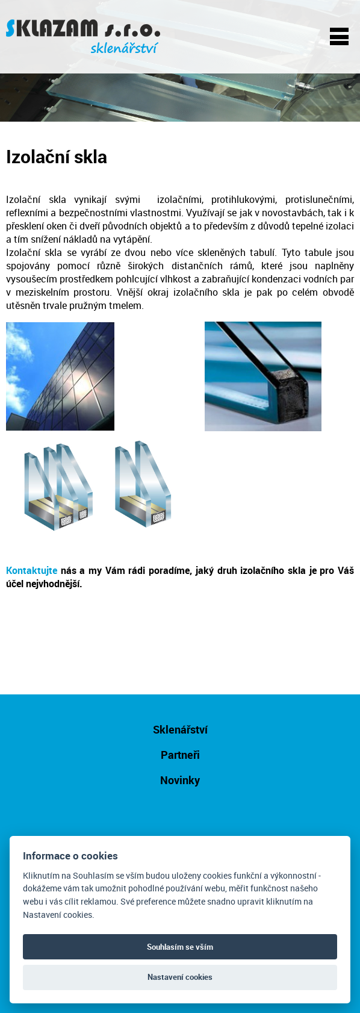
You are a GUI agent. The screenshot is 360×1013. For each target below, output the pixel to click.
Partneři (180, 754)
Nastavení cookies (180, 976)
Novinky (180, 780)
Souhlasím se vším (180, 946)
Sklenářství (180, 729)
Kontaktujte (31, 570)
